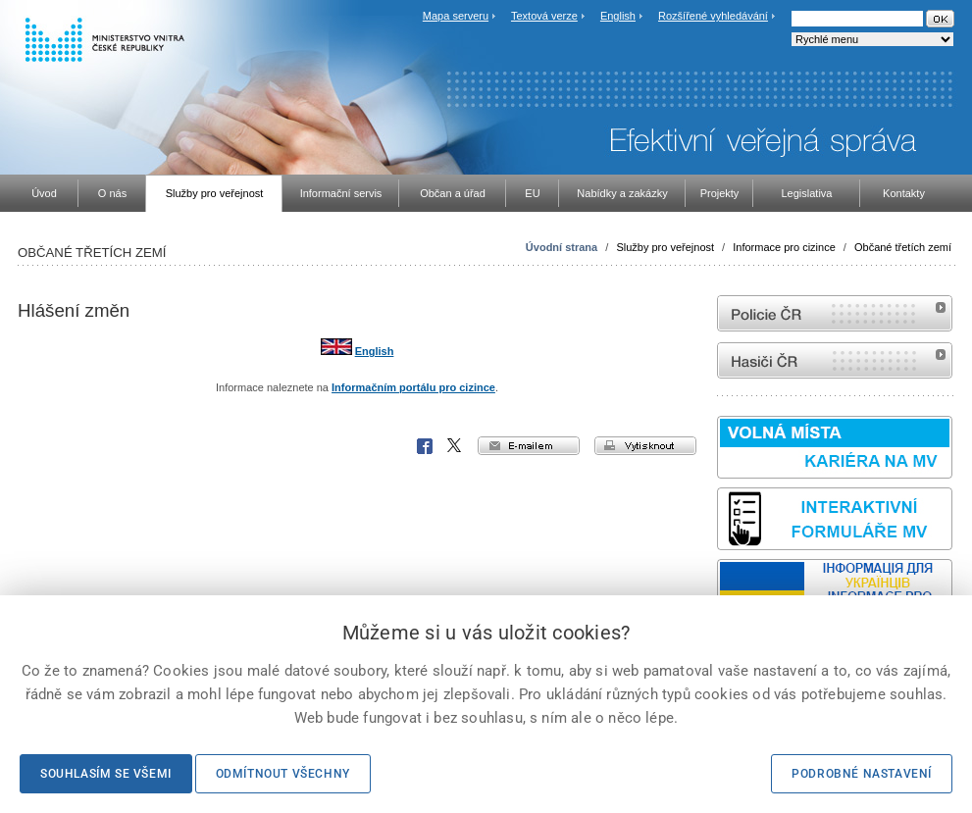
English (618, 16)
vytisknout (645, 445)
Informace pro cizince (784, 247)
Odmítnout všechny (283, 774)
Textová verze (544, 16)
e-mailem (529, 445)
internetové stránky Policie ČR (834, 313)
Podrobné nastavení (862, 774)
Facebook (425, 446)
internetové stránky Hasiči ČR (834, 360)
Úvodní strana (561, 247)
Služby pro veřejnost (665, 247)
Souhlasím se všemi (106, 774)
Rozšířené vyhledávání (713, 16)
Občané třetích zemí (902, 247)
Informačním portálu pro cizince (413, 387)
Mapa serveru (455, 16)
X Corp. (455, 446)
